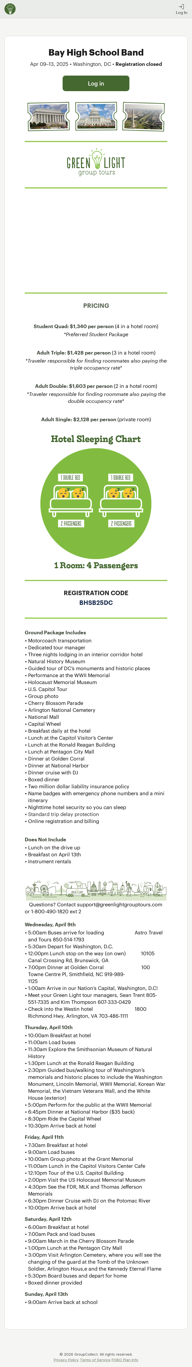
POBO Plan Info (125, 1360)
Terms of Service (95, 1360)
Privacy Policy (66, 1360)
